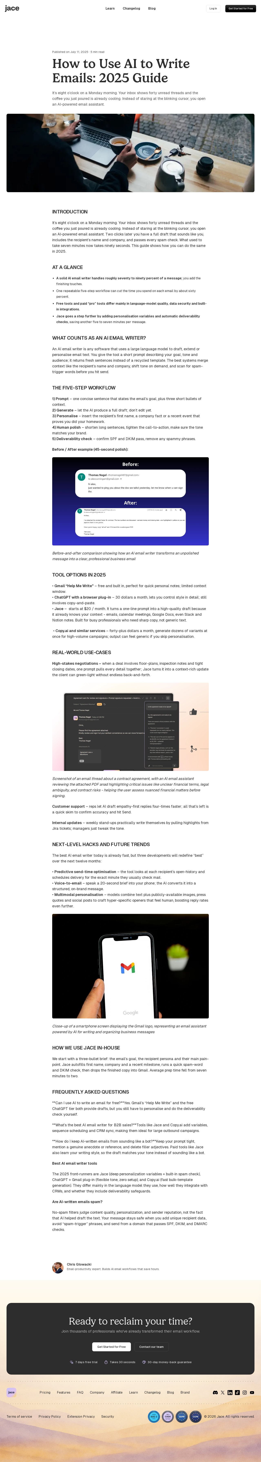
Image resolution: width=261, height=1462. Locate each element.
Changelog (131, 8)
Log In (213, 8)
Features (63, 1392)
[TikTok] (237, 1392)
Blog (152, 8)
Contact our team (151, 1346)
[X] (222, 1392)
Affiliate (117, 1392)
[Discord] (215, 1392)
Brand (185, 1392)
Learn (110, 8)
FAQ (80, 1392)
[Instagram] (244, 1392)
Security (107, 1417)
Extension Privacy (81, 1417)
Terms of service (19, 1417)
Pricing (45, 1392)
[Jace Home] (11, 1392)
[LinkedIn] (230, 1392)
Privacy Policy (50, 1417)
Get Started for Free (241, 8)
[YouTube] (252, 1392)
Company (97, 1392)
